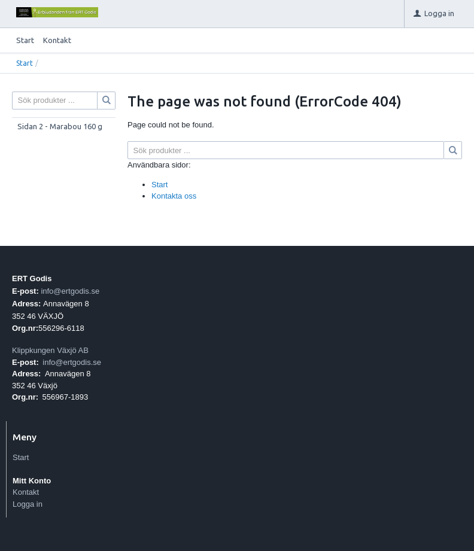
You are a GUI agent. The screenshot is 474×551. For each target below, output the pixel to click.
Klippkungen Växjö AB (50, 350)
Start (25, 40)
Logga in (27, 504)
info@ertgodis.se (70, 291)
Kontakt (57, 40)
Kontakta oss (173, 195)
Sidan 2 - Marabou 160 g (59, 126)
